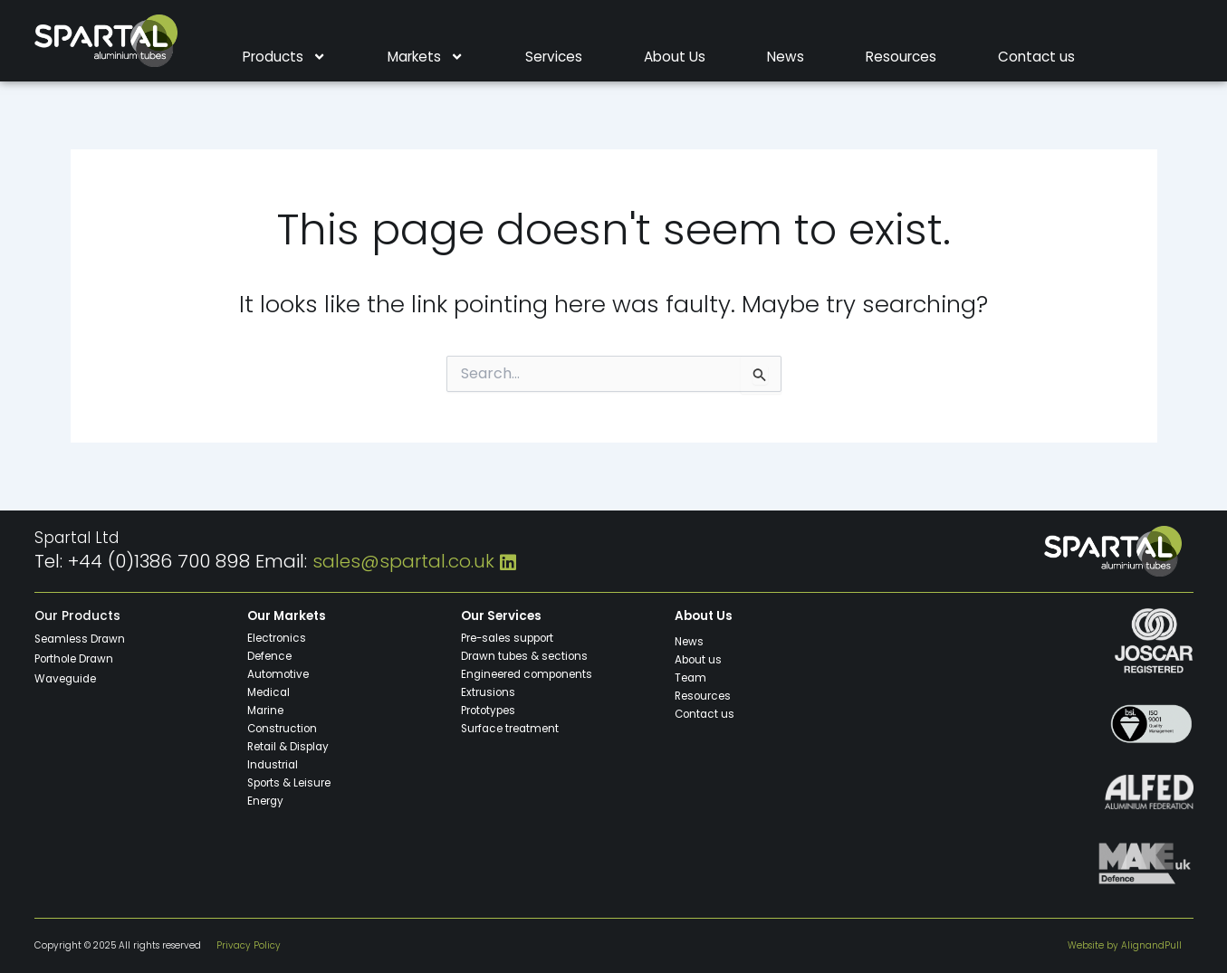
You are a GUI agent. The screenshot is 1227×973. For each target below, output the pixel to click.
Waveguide (66, 678)
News (785, 57)
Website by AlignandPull (1125, 945)
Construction (282, 727)
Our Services (501, 616)
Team (691, 677)
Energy (265, 800)
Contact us (1036, 57)
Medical (269, 691)
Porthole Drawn (74, 658)
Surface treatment (511, 727)
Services (553, 57)
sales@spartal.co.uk (403, 561)
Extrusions (488, 691)
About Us (674, 57)
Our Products (77, 616)
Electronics (276, 637)
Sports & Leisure (289, 782)
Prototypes (488, 709)
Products (284, 57)
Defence (269, 655)
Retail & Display (289, 746)
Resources (901, 57)
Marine (265, 709)
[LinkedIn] (508, 561)
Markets (426, 57)
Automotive (278, 673)
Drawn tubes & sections (525, 655)
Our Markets (287, 616)
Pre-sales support (509, 637)
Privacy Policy (248, 945)
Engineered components (528, 673)
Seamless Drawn (80, 638)
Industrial (273, 764)
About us (699, 659)
